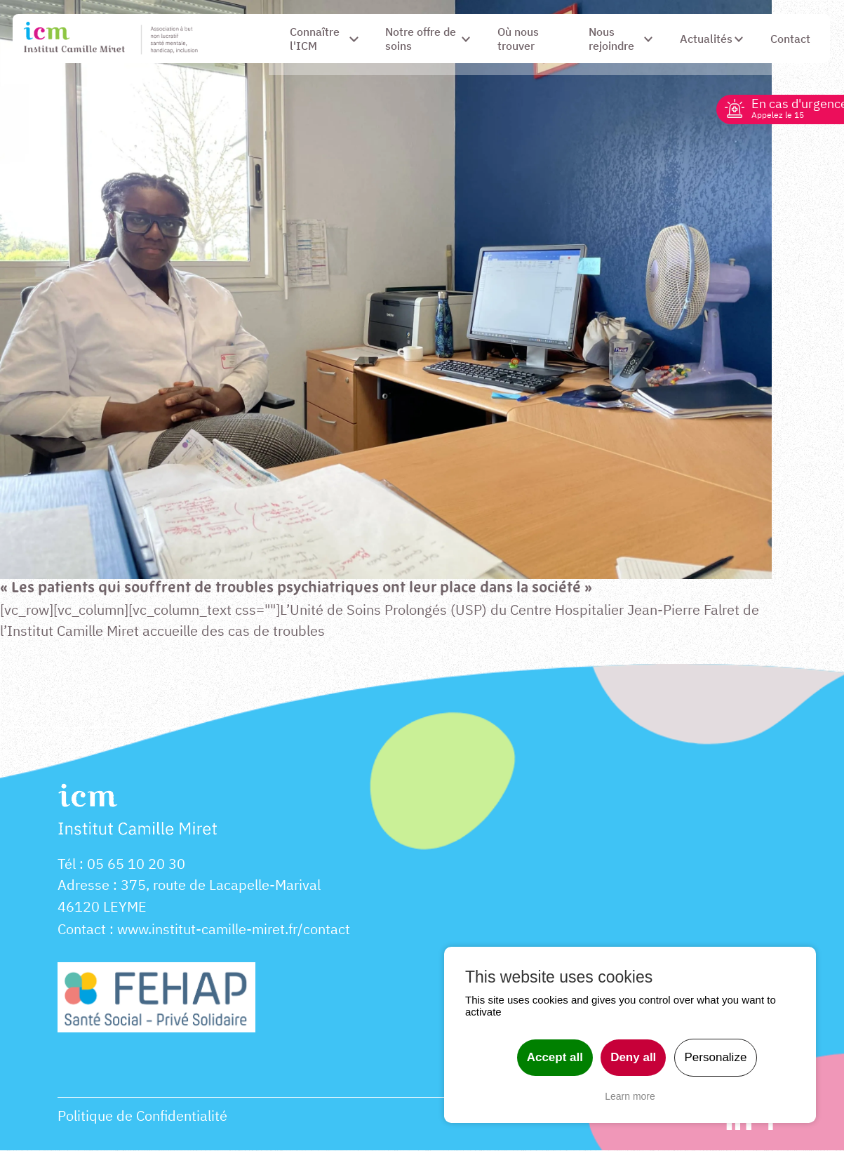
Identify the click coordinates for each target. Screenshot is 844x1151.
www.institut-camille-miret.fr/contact (233, 930)
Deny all (633, 1057)
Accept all (555, 1057)
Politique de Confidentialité (142, 1116)
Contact (82, 930)
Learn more (630, 1096)
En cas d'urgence (789, 107)
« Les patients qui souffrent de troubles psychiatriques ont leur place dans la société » (301, 588)
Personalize (716, 1057)
